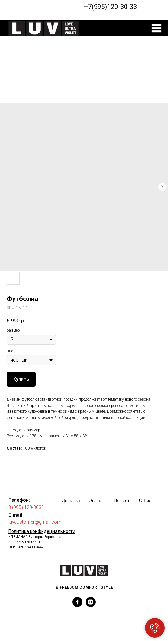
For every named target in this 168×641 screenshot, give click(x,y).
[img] (156, 28)
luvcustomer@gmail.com (34, 522)
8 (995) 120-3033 (26, 507)
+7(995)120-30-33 (110, 7)
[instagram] (91, 605)
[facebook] (77, 605)
